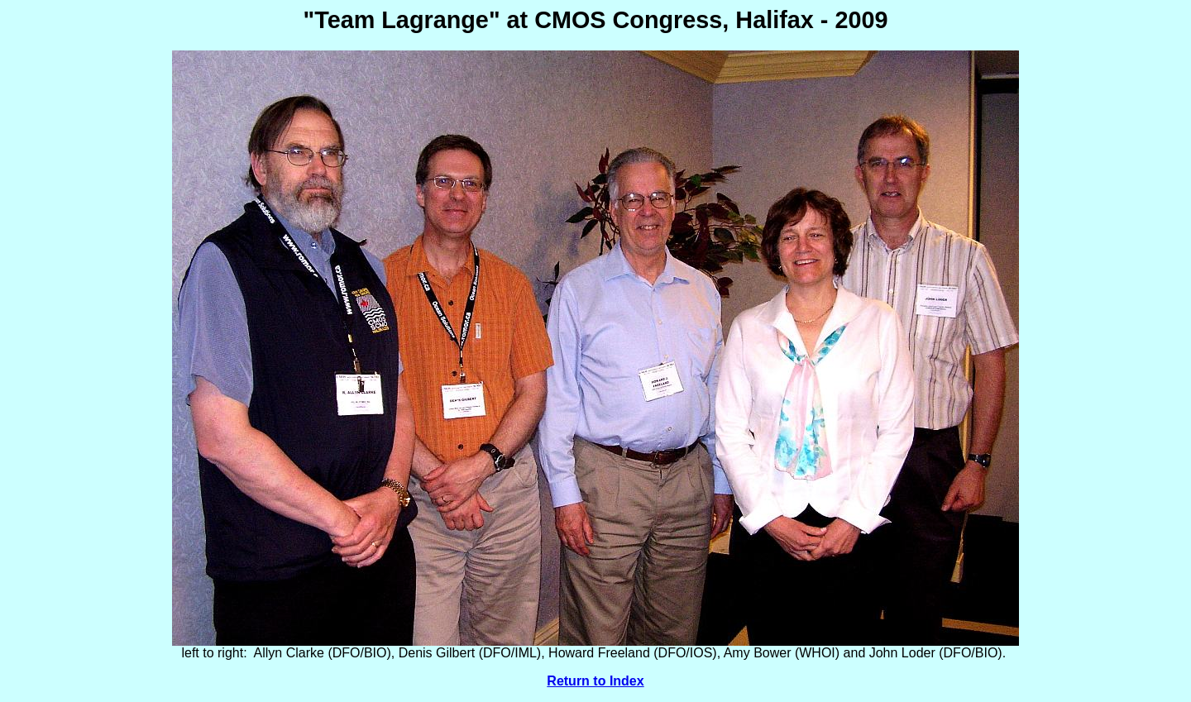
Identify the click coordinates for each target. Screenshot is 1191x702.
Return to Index (595, 681)
